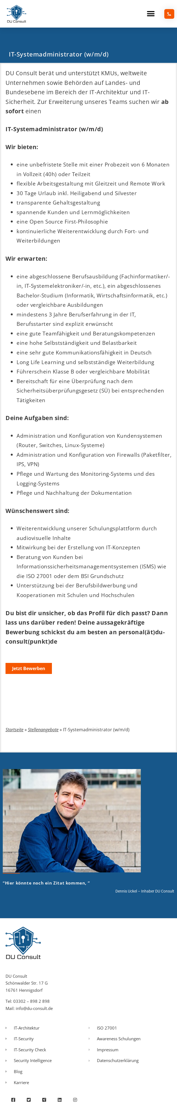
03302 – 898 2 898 (31, 1001)
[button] (151, 14)
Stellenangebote (43, 730)
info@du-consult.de (34, 1008)
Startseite (14, 730)
